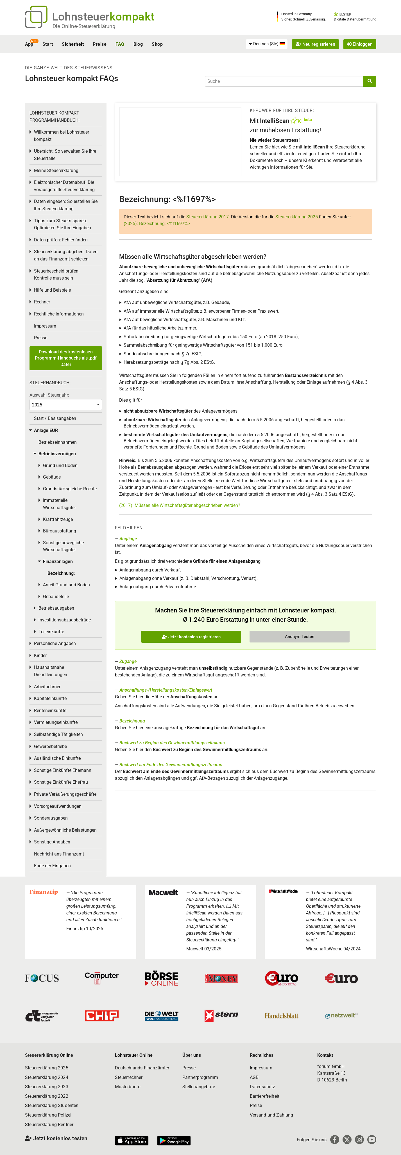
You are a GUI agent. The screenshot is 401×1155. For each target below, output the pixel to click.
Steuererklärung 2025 (296, 216)
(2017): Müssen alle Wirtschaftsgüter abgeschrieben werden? (179, 505)
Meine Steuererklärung (56, 170)
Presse (40, 337)
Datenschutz (262, 1086)
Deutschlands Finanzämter (142, 1068)
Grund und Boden (60, 465)
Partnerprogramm (200, 1077)
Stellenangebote (198, 1086)
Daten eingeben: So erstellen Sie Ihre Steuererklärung (66, 205)
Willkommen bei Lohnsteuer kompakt (61, 135)
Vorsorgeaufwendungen (57, 806)
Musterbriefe (128, 1086)
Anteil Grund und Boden (66, 584)
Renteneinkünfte (50, 710)
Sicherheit (73, 44)
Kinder (40, 655)
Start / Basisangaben (55, 418)
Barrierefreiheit (265, 1096)
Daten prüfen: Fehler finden (61, 240)
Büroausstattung (59, 531)
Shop (157, 44)
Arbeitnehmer (47, 686)
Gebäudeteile (56, 596)
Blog (138, 44)
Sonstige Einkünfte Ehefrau (61, 782)
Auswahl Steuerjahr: (49, 395)
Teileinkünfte (51, 631)
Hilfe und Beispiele (52, 290)
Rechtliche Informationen (59, 314)
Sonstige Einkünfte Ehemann (62, 770)
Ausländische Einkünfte (57, 758)
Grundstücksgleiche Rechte (70, 488)
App (29, 44)
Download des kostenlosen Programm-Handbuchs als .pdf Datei (66, 358)
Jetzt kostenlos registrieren (191, 636)
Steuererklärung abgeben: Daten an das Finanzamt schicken (66, 255)
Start (47, 44)
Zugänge (128, 661)
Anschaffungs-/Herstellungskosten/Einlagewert (165, 690)
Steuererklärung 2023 (46, 1086)
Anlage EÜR (46, 430)
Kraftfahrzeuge (58, 519)
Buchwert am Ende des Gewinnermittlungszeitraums (170, 764)
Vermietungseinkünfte (56, 722)
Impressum (45, 326)
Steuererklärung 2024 (46, 1077)
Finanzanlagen (58, 561)
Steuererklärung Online (49, 1055)
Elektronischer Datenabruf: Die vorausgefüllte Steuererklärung (64, 186)
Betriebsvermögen (57, 453)
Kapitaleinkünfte (50, 698)
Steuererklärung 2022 (46, 1096)
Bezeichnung (132, 721)
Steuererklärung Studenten (52, 1105)
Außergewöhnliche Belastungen (65, 830)
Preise (100, 44)
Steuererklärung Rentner (49, 1124)
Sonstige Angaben (52, 842)
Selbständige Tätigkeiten (58, 734)
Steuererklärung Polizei (48, 1115)
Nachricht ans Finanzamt (59, 854)
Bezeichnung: (61, 573)
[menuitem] (266, 44)
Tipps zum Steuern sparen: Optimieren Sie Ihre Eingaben (62, 224)
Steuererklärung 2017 (207, 216)
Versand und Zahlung (271, 1115)
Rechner (42, 302)
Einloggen (360, 44)
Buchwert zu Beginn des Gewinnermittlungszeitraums (172, 742)
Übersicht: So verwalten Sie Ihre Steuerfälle (65, 154)
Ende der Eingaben (52, 865)
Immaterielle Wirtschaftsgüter (59, 504)
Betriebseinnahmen (57, 442)
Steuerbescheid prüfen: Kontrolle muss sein (57, 274)
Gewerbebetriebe (50, 746)
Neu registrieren (315, 44)
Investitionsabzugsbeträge (64, 620)
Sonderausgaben (51, 818)
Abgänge (128, 538)
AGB (254, 1077)
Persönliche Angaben (55, 643)
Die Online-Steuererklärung (84, 26)
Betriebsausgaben (56, 608)
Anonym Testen (299, 636)
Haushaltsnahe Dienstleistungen (50, 671)
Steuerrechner (129, 1077)
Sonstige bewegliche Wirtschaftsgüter (63, 546)
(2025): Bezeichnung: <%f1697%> (157, 223)
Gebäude (52, 477)
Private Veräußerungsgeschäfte (65, 794)
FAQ (119, 44)
